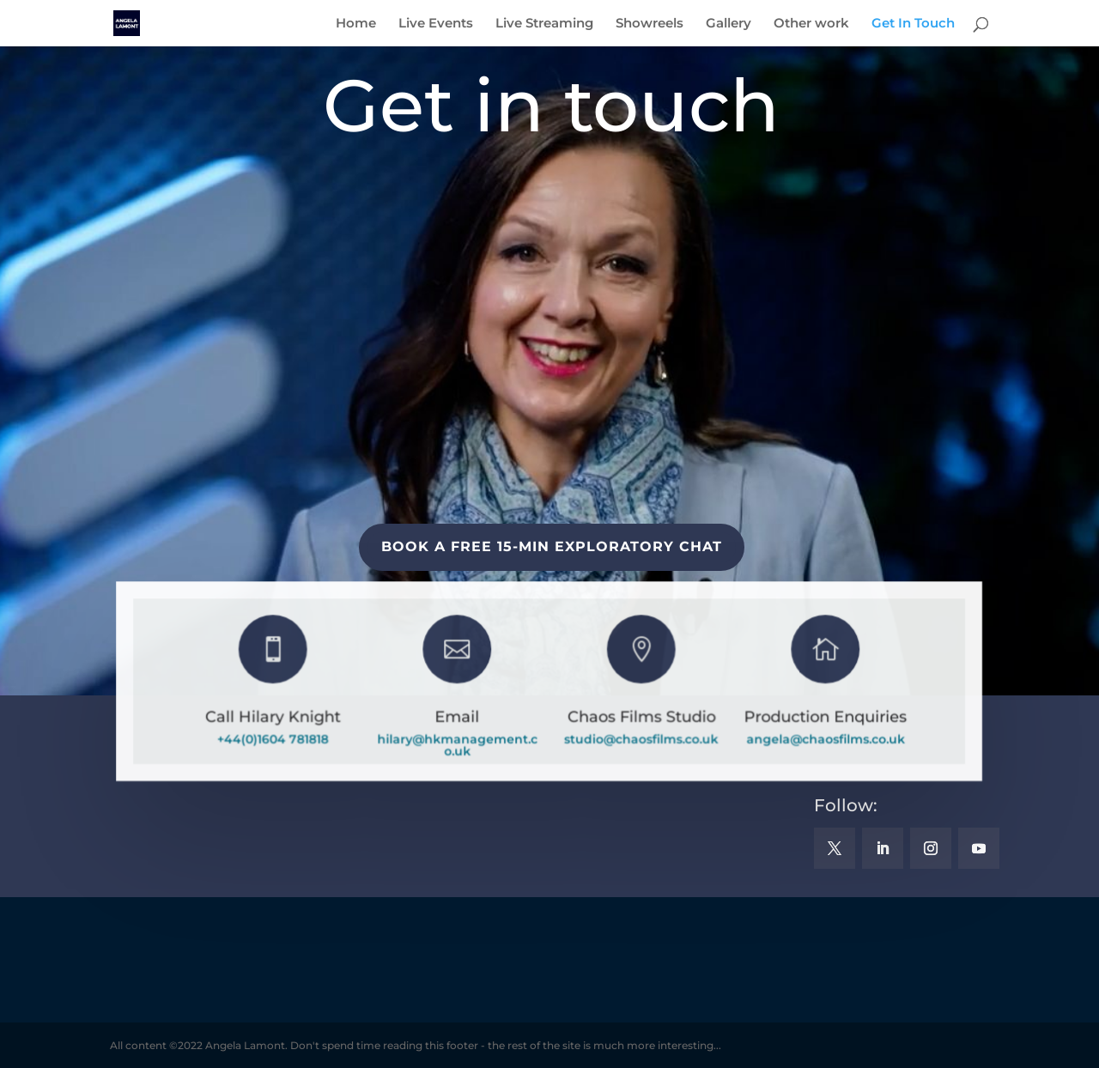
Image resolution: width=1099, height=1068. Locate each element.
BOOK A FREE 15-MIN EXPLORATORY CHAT (551, 546)
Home (356, 24)
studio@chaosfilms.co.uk (640, 739)
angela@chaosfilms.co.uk (823, 739)
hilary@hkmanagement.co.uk (458, 745)
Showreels (649, 24)
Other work (811, 24)
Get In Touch (913, 24)
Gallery (728, 24)
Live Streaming (544, 24)
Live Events (435, 24)
